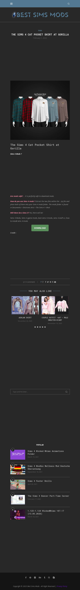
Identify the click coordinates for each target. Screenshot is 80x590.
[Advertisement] (40, 59)
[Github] (49, 577)
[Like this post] (43, 282)
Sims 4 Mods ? (16, 154)
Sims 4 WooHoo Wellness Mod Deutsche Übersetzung (49, 467)
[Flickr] (35, 577)
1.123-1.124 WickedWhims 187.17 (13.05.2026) (46, 512)
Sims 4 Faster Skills (40, 481)
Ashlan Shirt (25, 317)
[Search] (68, 3)
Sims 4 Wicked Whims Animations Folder (46, 452)
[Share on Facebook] (45, 282)
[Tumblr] (44, 577)
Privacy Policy (62, 586)
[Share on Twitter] (48, 282)
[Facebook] (25, 577)
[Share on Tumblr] (52, 282)
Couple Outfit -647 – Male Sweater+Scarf (55, 318)
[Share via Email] (55, 282)
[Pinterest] (30, 577)
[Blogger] (54, 577)
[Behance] (40, 577)
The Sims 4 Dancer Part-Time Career (48, 496)
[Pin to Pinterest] (50, 282)
